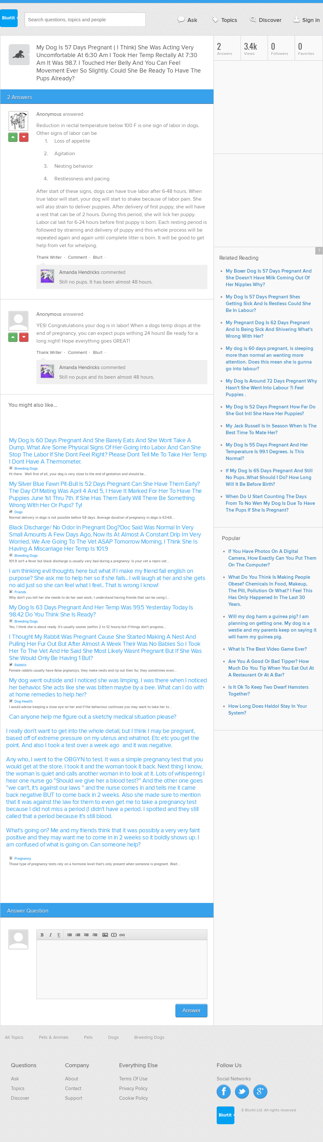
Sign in (306, 20)
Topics (224, 20)
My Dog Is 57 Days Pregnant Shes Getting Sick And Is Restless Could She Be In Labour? (268, 304)
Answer (191, 1010)
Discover (265, 20)
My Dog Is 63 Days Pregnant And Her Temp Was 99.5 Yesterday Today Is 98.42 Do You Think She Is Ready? (101, 611)
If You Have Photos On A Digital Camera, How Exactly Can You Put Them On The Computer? (272, 558)
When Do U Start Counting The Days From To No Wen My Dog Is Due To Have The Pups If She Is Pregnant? (270, 503)
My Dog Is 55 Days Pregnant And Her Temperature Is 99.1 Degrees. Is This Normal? (267, 452)
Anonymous (49, 114)
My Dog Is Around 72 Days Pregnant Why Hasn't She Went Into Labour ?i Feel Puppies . (271, 388)
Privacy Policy (133, 1088)
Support (73, 1098)
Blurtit (9, 19)
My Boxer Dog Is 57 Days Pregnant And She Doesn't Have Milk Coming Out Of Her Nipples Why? (269, 278)
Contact (73, 1088)
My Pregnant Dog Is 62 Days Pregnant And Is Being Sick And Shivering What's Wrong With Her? (269, 329)
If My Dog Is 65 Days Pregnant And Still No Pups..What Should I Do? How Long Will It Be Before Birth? (269, 477)
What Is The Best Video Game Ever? (267, 649)
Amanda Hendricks (79, 272)
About (71, 1079)
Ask (187, 20)
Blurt (97, 257)
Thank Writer (49, 257)
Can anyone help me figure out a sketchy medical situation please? (92, 717)
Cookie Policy (133, 1098)
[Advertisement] (81, 424)
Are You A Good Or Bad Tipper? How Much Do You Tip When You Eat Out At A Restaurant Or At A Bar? (271, 668)
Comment (77, 257)
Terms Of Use (133, 1079)
